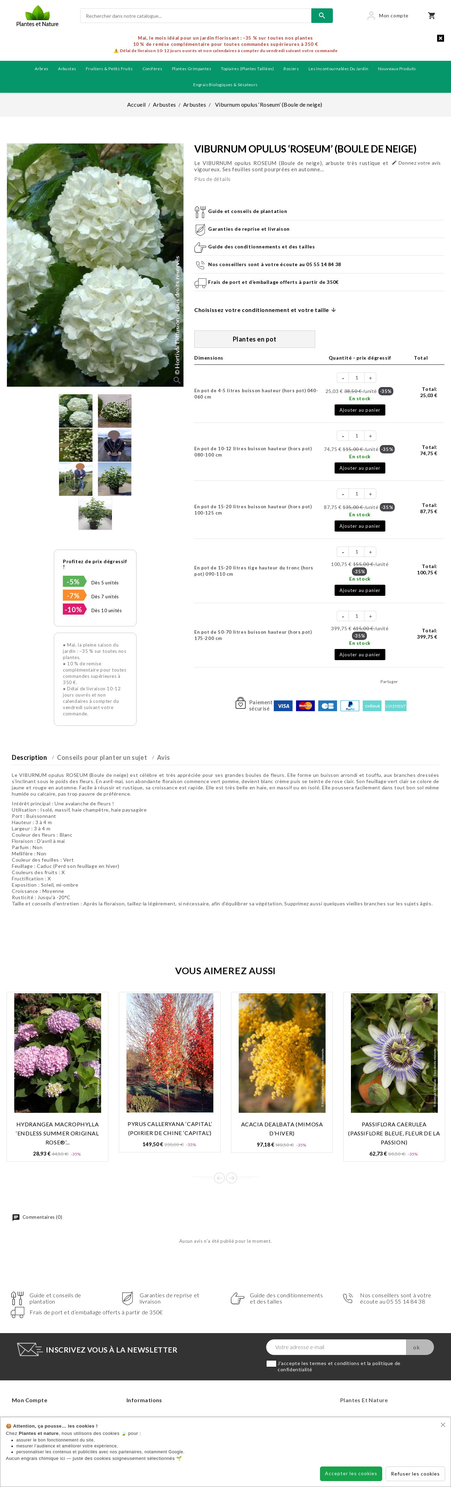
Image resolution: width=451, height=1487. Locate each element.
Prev (219, 1178)
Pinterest (437, 681)
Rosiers (291, 68)
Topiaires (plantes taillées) (247, 68)
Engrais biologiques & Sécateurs (225, 84)
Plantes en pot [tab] (255, 339)
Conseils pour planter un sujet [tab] (102, 757)
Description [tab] (29, 757)
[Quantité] (356, 377)
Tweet (421, 681)
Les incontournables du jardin (339, 68)
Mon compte (29, 1400)
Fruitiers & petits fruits (109, 68)
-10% (73, 609)
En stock (360, 398)
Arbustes (67, 68)
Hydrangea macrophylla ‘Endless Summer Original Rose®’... (57, 1133)
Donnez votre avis (416, 163)
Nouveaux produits (397, 68)
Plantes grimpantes (191, 68)
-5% (73, 581)
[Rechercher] (195, 15)
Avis (163, 757)
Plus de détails (212, 179)
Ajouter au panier (359, 410)
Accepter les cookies (351, 1473)
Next (231, 1178)
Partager (405, 681)
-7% (73, 595)
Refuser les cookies (415, 1474)
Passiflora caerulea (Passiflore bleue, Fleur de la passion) (394, 1133)
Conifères (152, 68)
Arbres (41, 68)
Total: (428, 392)
